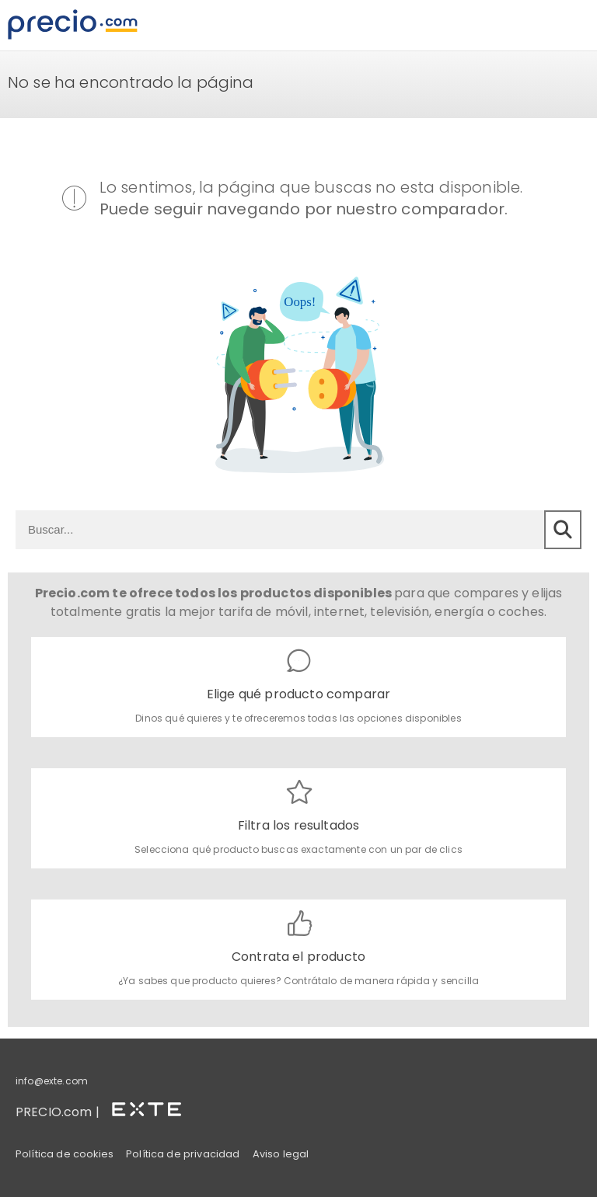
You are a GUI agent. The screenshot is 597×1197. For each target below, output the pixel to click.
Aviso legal (281, 1153)
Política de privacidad (183, 1153)
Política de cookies (64, 1153)
